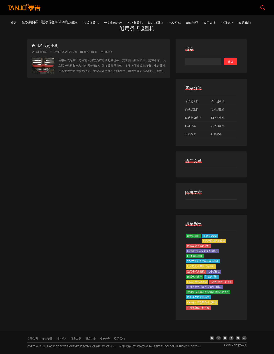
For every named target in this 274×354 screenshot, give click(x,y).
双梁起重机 (49, 22)
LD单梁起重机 (195, 256)
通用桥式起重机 (45, 46)
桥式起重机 (193, 236)
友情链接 (47, 338)
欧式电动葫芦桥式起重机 (200, 266)
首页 (13, 22)
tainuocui (41, 51)
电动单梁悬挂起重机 (221, 281)
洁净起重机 (155, 22)
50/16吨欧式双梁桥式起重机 (202, 250)
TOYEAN (195, 346)
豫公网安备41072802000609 (133, 346)
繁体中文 (242, 345)
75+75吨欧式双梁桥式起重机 (203, 261)
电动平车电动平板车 (198, 297)
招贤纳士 (90, 338)
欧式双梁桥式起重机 (198, 245)
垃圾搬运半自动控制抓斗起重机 (204, 287)
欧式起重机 (91, 22)
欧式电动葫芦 (113, 22)
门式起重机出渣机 (197, 281)
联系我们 (245, 22)
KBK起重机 (135, 22)
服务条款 (76, 338)
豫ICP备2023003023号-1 (102, 346)
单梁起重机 (29, 22)
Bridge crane (210, 235)
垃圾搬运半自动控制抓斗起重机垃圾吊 (208, 292)
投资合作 (105, 338)
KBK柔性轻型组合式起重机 (202, 302)
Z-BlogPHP (171, 346)
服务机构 (61, 338)
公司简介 (227, 22)
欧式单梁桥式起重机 (214, 240)
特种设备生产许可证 (198, 307)
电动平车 (175, 22)
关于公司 (32, 338)
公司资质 (210, 22)
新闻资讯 (192, 22)
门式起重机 (70, 22)
